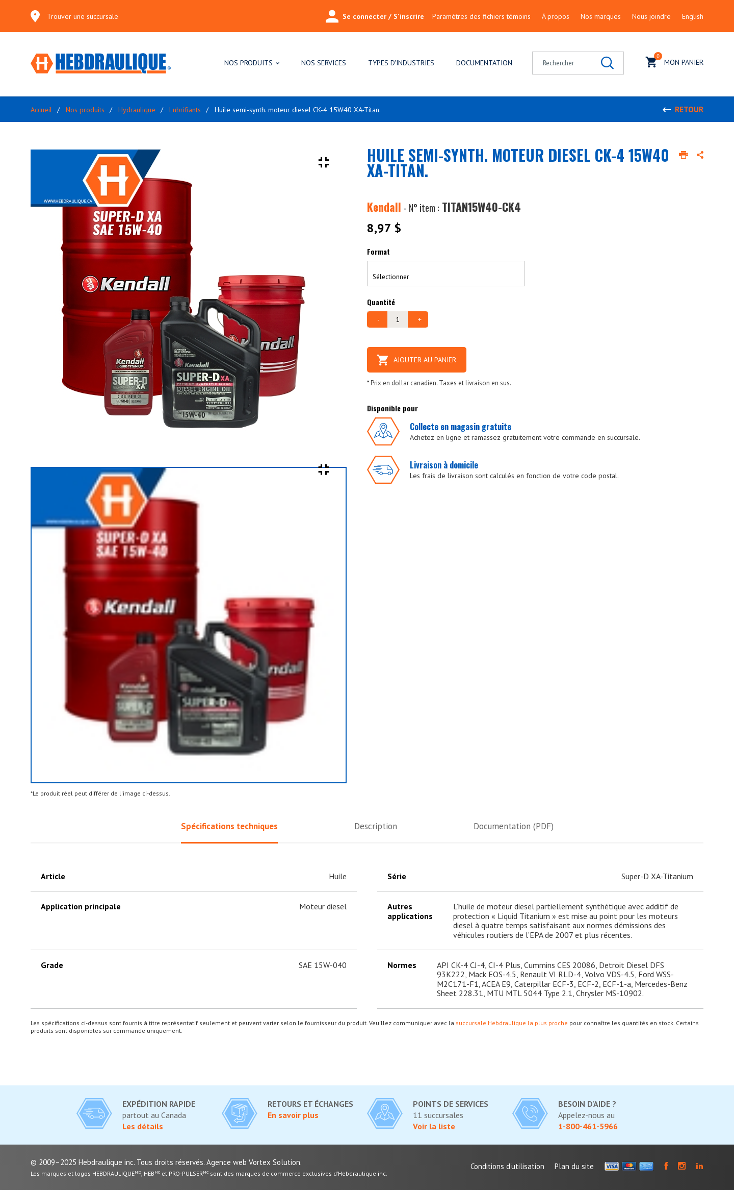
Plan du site (574, 1166)
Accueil (41, 109)
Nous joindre (651, 16)
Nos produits (248, 62)
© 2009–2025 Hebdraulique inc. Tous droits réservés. (117, 1162)
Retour (689, 109)
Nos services (323, 62)
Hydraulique (136, 109)
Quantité (381, 301)
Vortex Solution (274, 1162)
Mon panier (674, 61)
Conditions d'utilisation (507, 1166)
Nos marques (601, 16)
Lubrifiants (185, 109)
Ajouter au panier (416, 359)
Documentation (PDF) (514, 826)
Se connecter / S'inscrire (375, 16)
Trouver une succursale (82, 16)
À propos (555, 16)
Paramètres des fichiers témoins (481, 16)
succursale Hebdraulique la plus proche (512, 1023)
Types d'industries (401, 62)
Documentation (484, 62)
